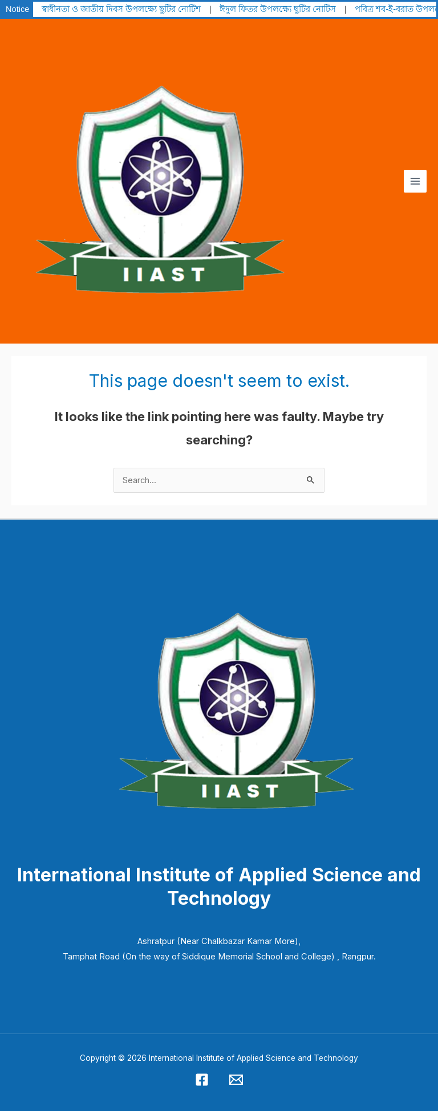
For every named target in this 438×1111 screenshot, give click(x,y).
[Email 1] (236, 1079)
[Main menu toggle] (415, 181)
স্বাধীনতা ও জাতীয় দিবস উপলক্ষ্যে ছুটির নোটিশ (121, 9)
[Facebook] (201, 1079)
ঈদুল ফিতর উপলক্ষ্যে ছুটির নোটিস (278, 9)
